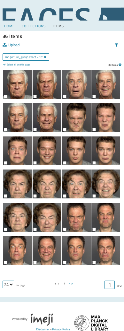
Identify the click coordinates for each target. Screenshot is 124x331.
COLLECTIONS (34, 26)
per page (20, 285)
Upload (11, 45)
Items (58, 26)
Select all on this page (18, 64)
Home (9, 26)
